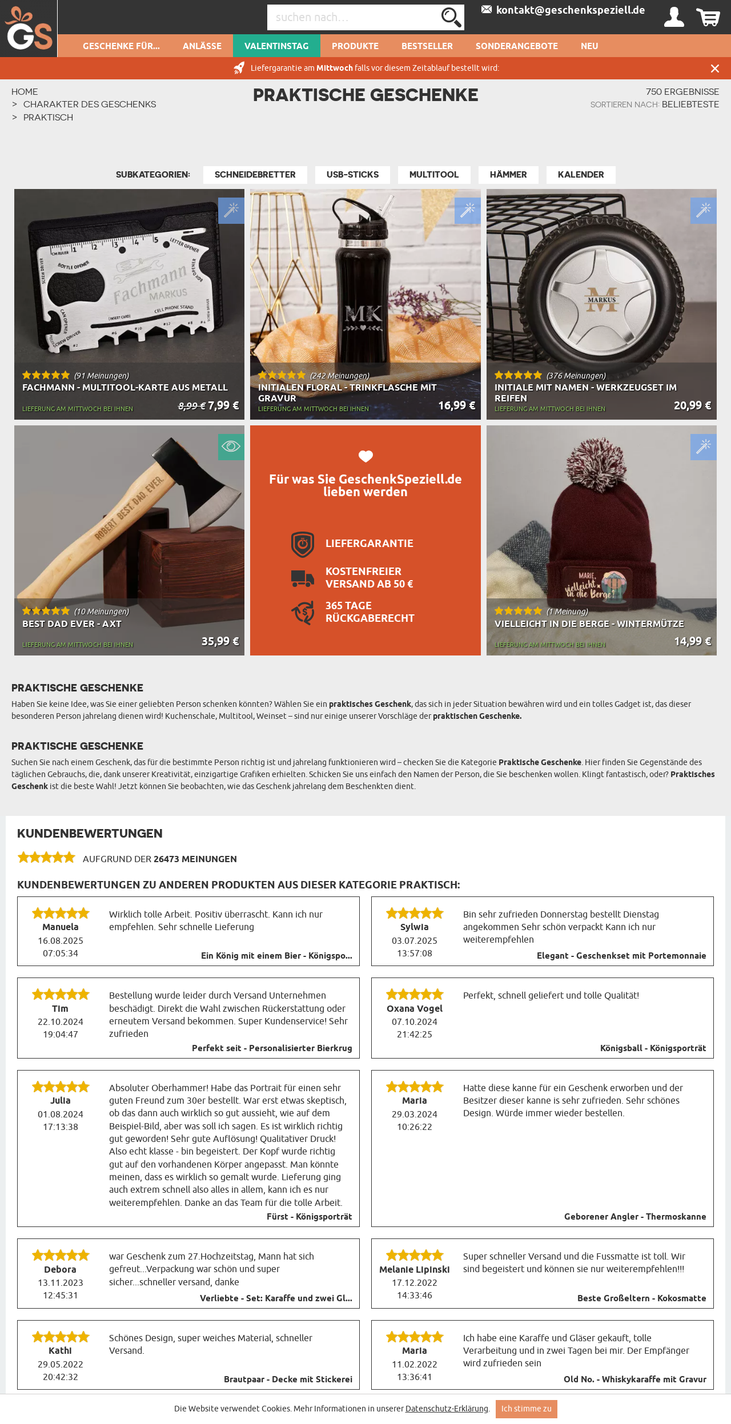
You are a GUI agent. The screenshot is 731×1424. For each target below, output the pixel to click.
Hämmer (508, 175)
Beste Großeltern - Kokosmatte (641, 1299)
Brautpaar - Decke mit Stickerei (288, 1380)
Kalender (581, 175)
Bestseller (427, 47)
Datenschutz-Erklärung (446, 1409)
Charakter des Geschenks (89, 104)
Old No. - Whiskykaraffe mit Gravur (635, 1380)
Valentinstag (276, 47)
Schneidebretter (255, 175)
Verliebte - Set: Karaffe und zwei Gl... (276, 1299)
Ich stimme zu (526, 1409)
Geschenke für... (121, 47)
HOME (24, 91)
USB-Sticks (353, 175)
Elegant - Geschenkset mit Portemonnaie (621, 956)
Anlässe (202, 47)
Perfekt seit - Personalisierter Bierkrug (272, 1049)
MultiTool (434, 175)
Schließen (715, 68)
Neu (590, 47)
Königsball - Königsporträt (653, 1049)
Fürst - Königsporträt (309, 1217)
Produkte (355, 47)
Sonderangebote (517, 47)
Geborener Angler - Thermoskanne (635, 1217)
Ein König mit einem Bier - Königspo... (276, 956)
